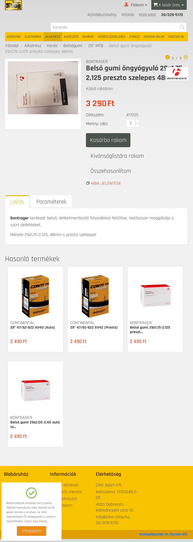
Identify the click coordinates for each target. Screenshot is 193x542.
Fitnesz (134, 37)
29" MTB (95, 46)
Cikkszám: (95, 115)
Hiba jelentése (106, 186)
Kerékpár (14, 37)
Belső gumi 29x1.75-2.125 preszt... (150, 333)
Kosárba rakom (108, 140)
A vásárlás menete (66, 495)
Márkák (128, 15)
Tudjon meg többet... (36, 521)
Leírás (17, 205)
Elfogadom (31, 531)
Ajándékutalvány (102, 15)
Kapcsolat (147, 15)
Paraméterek (51, 205)
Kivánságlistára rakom (119, 157)
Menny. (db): (97, 124)
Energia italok (154, 37)
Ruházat (88, 37)
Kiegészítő (71, 37)
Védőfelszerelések (111, 37)
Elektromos (33, 37)
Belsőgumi (72, 46)
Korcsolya (176, 37)
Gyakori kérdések (64, 488)
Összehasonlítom (112, 173)
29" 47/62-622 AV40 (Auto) (32, 330)
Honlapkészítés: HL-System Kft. (163, 537)
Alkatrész (52, 37)
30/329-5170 (172, 15)
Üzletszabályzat (63, 502)
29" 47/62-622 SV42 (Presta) (94, 330)
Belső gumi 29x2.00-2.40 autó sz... (35, 428)
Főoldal (12, 46)
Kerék (52, 46)
